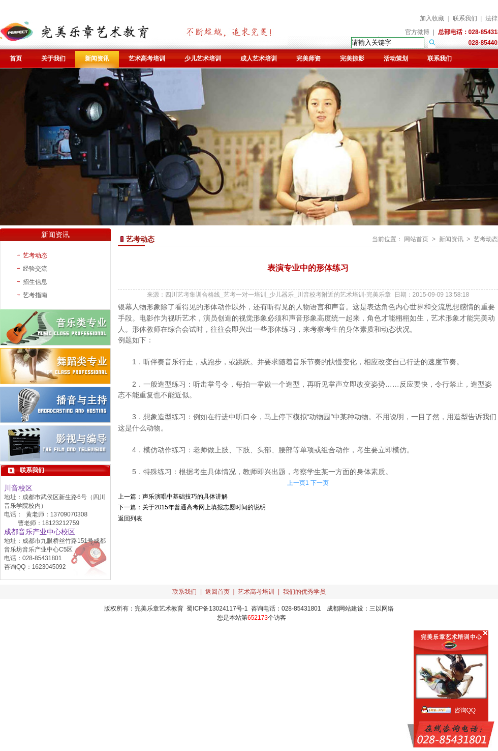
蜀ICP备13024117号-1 (216, 608)
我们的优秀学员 (304, 591)
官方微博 (417, 32)
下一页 (319, 482)
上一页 (296, 482)
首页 (16, 58)
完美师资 (308, 58)
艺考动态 (35, 255)
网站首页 (416, 239)
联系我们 (465, 18)
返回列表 (130, 518)
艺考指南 (35, 295)
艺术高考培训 (147, 58)
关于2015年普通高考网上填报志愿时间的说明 (204, 507)
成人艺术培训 (258, 58)
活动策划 (396, 58)
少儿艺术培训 (202, 58)
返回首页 (217, 591)
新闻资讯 (97, 58)
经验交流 (35, 268)
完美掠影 (352, 58)
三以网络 (381, 608)
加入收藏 (432, 18)
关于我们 (53, 58)
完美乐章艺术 (153, 608)
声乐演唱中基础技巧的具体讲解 (185, 496)
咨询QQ (465, 710)
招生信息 (35, 281)
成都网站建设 (345, 608)
